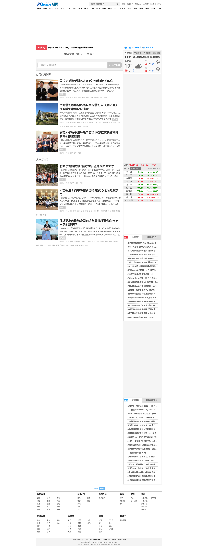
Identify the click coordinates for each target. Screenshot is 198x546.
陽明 (44, 215)
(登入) (159, 4)
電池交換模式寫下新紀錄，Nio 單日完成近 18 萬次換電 (151, 274)
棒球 (87, 98)
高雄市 (81, 245)
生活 (116, 8)
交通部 (83, 241)
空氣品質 (137, 53)
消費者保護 (96, 539)
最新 (38, 498)
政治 (51, 8)
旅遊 (135, 8)
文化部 (91, 123)
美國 (113, 211)
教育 (86, 123)
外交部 (102, 241)
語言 (71, 126)
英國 (67, 126)
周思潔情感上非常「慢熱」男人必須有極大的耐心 (149, 460)
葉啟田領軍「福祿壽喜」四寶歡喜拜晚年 (145, 457)
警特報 (153, 498)
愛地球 (111, 529)
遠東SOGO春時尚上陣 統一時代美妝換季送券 (147, 258)
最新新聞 (131, 400)
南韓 (71, 98)
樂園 (37, 245)
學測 (67, 183)
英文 (81, 183)
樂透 (132, 498)
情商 (58, 501)
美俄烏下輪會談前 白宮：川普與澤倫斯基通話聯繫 (70, 48)
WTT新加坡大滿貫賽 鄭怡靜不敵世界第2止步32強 (149, 266)
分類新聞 (41, 494)
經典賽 (96, 98)
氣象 (143, 494)
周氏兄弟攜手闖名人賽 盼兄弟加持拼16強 (86, 81)
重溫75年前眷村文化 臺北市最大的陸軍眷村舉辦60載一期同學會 (155, 464)
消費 (129, 8)
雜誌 (141, 8)
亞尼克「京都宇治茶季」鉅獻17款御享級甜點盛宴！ (150, 290)
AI (66, 241)
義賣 (63, 126)
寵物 (58, 498)
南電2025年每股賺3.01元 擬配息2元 (143, 270)
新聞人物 (81, 494)
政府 (153, 8)
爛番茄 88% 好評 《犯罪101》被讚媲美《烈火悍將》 (150, 437)
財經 (63, 8)
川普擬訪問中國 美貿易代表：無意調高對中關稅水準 (150, 480)
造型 (75, 126)
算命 (121, 498)
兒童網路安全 (106, 539)
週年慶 (62, 245)
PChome (138, 4)
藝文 (110, 523)
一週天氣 (144, 501)
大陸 (159, 8)
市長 (106, 241)
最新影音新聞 (151, 400)
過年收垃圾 (147, 48)
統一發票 (134, 501)
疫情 (49, 245)
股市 (123, 4)
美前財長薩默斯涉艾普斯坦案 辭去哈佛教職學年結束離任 (152, 429)
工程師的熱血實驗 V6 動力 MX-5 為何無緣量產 (148, 282)
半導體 (88, 241)
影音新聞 (41, 516)
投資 (110, 241)
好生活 (111, 520)
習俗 (75, 153)
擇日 (121, 504)
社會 (57, 8)
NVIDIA (70, 241)
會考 (90, 211)
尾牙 (75, 98)
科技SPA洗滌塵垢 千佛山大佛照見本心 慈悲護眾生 (149, 468)
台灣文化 (73, 123)
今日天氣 (128, 53)
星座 (92, 8)
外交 (97, 241)
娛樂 (104, 8)
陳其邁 (72, 245)
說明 (152, 4)
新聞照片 (72, 516)
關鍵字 (123, 516)
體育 (110, 8)
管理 (100, 529)
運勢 (86, 8)
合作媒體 (146, 4)
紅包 (71, 153)
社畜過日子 (152, 237)
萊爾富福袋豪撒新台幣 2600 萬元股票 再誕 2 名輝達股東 (152, 433)
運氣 (101, 98)
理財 (98, 211)
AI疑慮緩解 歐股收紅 (137, 453)
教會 (82, 123)
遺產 (79, 126)
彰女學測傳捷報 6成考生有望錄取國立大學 (86, 166)
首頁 (39, 8)
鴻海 (86, 245)
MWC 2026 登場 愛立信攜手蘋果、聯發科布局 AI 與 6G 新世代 (154, 414)
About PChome (117, 539)
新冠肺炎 (116, 241)
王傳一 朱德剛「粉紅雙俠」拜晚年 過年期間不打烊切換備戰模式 (155, 441)
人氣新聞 (131, 237)
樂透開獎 (156, 53)
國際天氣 (144, 507)
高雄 (79, 153)
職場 (80, 8)
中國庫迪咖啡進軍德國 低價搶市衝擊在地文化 (147, 309)
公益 (110, 526)
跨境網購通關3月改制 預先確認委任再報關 (146, 243)
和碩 (93, 241)
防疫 (67, 245)
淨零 (67, 153)
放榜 (82, 211)
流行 (58, 510)
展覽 (78, 123)
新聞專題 (102, 494)
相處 (91, 98)
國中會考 (73, 211)
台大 (67, 211)
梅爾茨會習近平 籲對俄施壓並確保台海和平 (146, 445)
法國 (110, 123)
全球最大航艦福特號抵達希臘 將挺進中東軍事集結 (149, 294)
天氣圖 (143, 510)
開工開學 (130, 4)
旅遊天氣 (144, 504)
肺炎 (57, 245)
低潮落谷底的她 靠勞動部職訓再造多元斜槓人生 (148, 476)
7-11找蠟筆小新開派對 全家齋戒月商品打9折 (147, 255)
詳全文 (62, 94)
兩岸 (67, 98)
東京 (99, 123)
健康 (98, 8)
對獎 (133, 494)
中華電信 (77, 241)
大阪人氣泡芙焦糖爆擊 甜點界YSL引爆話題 (146, 262)
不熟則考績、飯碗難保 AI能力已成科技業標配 (147, 425)
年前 (79, 98)
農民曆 (127, 48)
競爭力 (72, 183)
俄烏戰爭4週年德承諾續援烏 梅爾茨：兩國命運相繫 (150, 298)
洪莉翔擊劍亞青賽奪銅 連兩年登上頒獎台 (145, 251)
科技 (68, 8)
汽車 (147, 8)
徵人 (124, 539)
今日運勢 (136, 48)
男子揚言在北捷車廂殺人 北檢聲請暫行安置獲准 (148, 313)
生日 (45, 245)
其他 (58, 523)
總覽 (100, 520)
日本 (83, 98)
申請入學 (104, 211)
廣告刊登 (89, 539)
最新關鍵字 (124, 520)
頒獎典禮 (85, 126)
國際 (74, 8)
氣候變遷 (105, 123)
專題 (45, 8)
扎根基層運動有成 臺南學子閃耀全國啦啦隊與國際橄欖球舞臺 (154, 301)
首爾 (105, 98)
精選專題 (102, 498)
